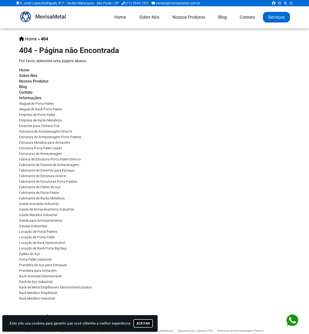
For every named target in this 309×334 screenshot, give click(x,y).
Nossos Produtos (188, 17)
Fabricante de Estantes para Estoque (46, 170)
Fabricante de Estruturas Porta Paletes (48, 181)
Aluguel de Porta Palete (36, 104)
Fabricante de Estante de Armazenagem (49, 165)
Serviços (276, 17)
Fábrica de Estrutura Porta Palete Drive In (50, 159)
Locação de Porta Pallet (37, 237)
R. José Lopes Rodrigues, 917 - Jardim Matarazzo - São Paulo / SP (69, 3)
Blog (222, 17)
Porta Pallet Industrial (35, 259)
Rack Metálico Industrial (37, 298)
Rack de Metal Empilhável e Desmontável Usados (55, 287)
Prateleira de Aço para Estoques (43, 265)
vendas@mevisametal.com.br (178, 3)
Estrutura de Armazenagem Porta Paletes (50, 137)
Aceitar (143, 323)
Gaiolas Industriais (33, 226)
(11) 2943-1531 (137, 3)
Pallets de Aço (29, 254)
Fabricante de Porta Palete (39, 193)
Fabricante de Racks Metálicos (42, 198)
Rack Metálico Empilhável (38, 293)
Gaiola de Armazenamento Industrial (46, 209)
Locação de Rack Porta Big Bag (42, 248)
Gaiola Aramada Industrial (38, 204)
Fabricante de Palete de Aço (40, 187)
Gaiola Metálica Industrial (38, 215)
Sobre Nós (149, 17)
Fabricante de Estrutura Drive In (42, 176)
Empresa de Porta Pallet (37, 115)
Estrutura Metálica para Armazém (44, 142)
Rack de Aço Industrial (35, 282)
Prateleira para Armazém (37, 271)
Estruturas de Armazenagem (40, 154)
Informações (30, 98)
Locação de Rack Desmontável (42, 243)
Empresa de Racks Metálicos (40, 120)
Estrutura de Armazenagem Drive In (45, 131)
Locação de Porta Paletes (38, 232)
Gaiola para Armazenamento (40, 220)
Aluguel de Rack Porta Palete (40, 109)
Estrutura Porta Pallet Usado (40, 148)
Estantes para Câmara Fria (39, 126)
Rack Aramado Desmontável (40, 276)
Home (120, 17)
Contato (247, 17)
